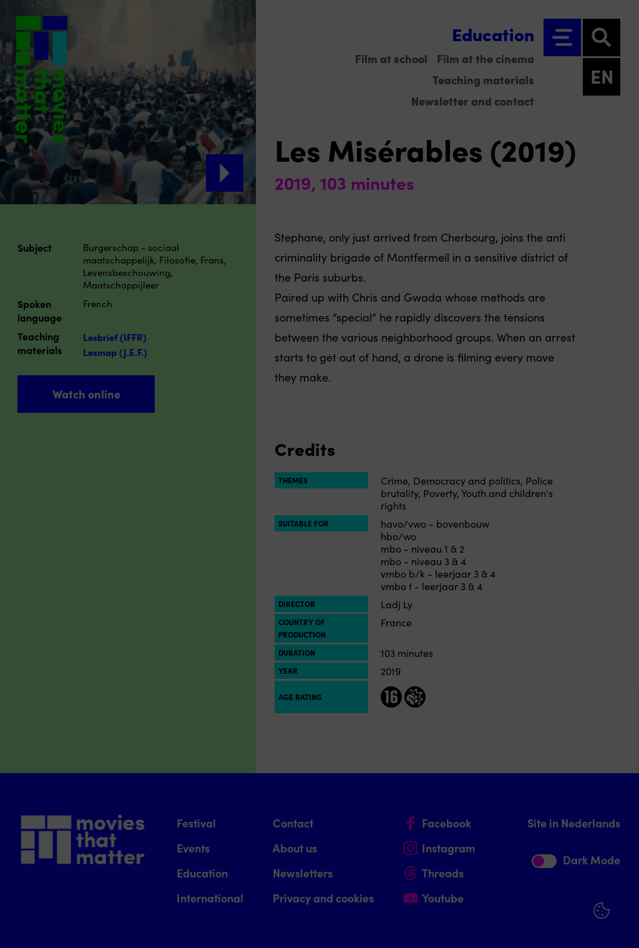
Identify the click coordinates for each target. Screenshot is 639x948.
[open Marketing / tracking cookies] (619, 843)
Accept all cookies (532, 888)
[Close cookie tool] (620, 715)
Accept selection (533, 924)
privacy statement (483, 763)
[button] (520, 804)
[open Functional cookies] (619, 806)
